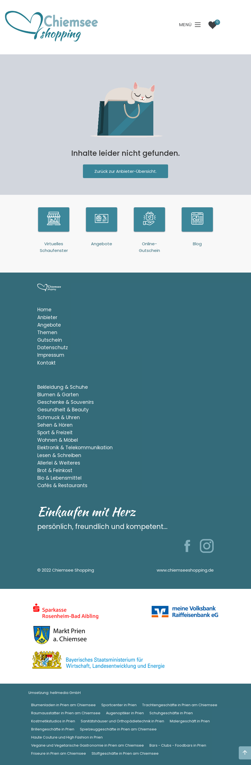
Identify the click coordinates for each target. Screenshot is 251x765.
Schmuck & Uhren (58, 417)
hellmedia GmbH (65, 692)
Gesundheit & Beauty (63, 409)
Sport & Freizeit (55, 432)
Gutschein (49, 340)
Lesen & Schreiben (59, 455)
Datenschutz (52, 347)
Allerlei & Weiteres (58, 463)
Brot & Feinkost (54, 470)
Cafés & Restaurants (62, 485)
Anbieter (47, 317)
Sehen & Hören (55, 425)
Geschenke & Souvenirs (65, 402)
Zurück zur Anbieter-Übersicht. (125, 171)
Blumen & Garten (58, 394)
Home (44, 309)
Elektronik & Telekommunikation (75, 447)
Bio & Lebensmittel (59, 478)
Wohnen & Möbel (57, 440)
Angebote (49, 325)
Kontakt (46, 363)
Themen (47, 332)
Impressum (50, 355)
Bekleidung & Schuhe (62, 387)
